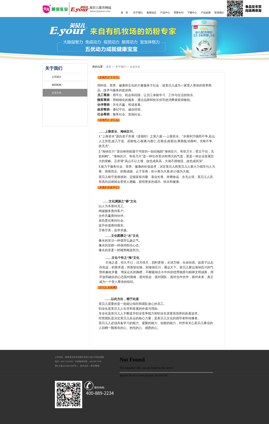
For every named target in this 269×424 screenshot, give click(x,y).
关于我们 (138, 12)
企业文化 (56, 92)
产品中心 (165, 12)
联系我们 (219, 12)
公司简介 (56, 77)
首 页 (124, 12)
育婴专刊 (178, 12)
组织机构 (56, 85)
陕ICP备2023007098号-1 (66, 366)
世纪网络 (95, 366)
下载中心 (192, 12)
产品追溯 (205, 12)
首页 (108, 66)
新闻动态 (151, 12)
